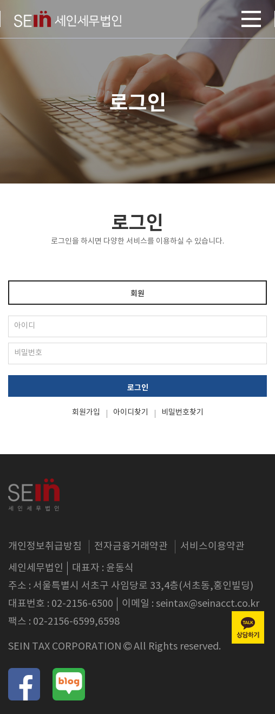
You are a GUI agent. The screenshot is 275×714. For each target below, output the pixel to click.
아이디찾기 (130, 412)
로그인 (137, 387)
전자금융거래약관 (131, 546)
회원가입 (86, 412)
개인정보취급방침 (45, 546)
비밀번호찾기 (182, 412)
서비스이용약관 (212, 546)
